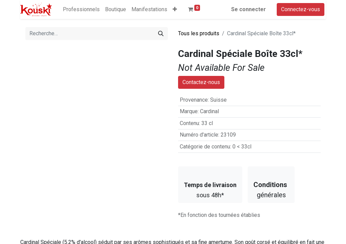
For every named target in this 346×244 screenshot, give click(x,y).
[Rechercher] (161, 33)
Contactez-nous (201, 95)
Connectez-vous (300, 9)
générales (271, 203)
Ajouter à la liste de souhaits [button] (215, 82)
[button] (175, 9)
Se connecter (248, 9)
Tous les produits (198, 33)
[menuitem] (81, 9)
